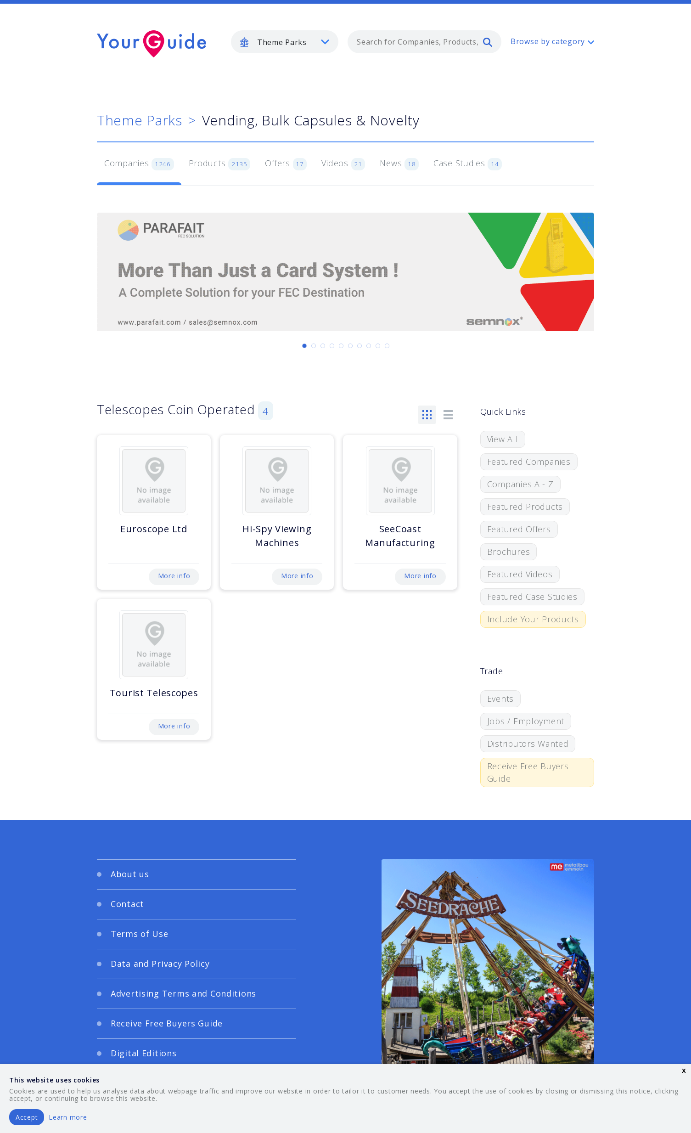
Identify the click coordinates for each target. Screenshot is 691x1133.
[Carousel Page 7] (359, 346)
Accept (27, 1117)
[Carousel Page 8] (368, 346)
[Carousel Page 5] (341, 346)
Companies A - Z (520, 484)
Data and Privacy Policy (160, 963)
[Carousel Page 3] (322, 346)
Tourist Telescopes (154, 693)
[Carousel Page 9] (378, 346)
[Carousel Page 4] (332, 346)
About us (130, 873)
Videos (343, 164)
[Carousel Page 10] (387, 346)
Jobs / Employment (525, 721)
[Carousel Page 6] (350, 346)
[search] (487, 42)
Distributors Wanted (528, 743)
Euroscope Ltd (153, 529)
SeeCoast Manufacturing (400, 536)
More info (174, 575)
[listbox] (284, 41)
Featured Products (525, 506)
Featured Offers (519, 529)
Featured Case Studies (532, 596)
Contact (127, 903)
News (399, 164)
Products (220, 164)
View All (502, 439)
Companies (139, 164)
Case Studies (467, 164)
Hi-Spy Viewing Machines (276, 536)
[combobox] (424, 41)
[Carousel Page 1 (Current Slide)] (304, 346)
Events (500, 698)
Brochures (508, 551)
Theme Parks (139, 120)
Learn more (68, 1117)
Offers (286, 164)
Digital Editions (144, 1053)
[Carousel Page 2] (313, 346)
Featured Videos (520, 574)
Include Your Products (533, 619)
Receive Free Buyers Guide (528, 772)
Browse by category (548, 41)
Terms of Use (140, 933)
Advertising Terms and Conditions (183, 993)
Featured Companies (529, 461)
